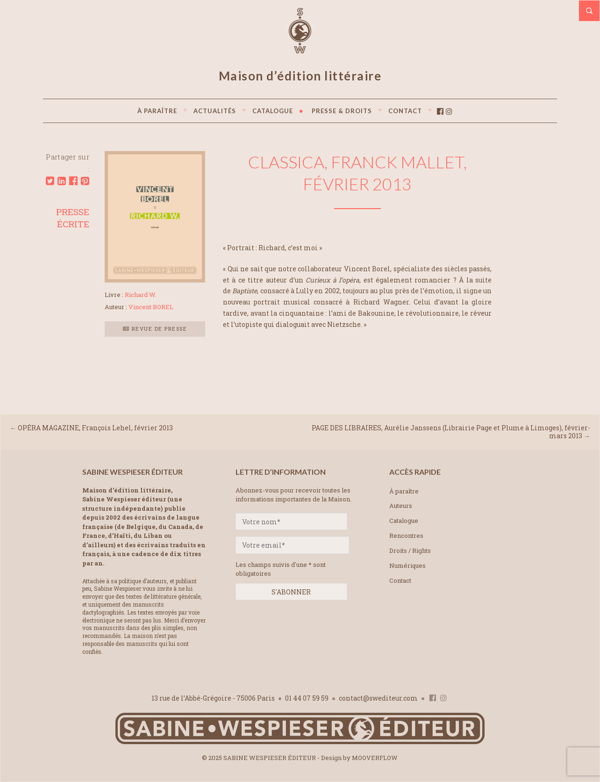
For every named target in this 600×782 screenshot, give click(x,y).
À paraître (404, 491)
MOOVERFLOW (375, 757)
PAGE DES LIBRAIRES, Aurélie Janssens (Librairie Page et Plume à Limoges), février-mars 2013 (451, 431)
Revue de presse (155, 328)
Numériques (407, 565)
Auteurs (400, 505)
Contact (400, 580)
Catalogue (403, 520)
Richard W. (141, 294)
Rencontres (406, 535)
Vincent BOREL (151, 307)
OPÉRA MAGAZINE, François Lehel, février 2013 (95, 427)
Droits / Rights (410, 550)
